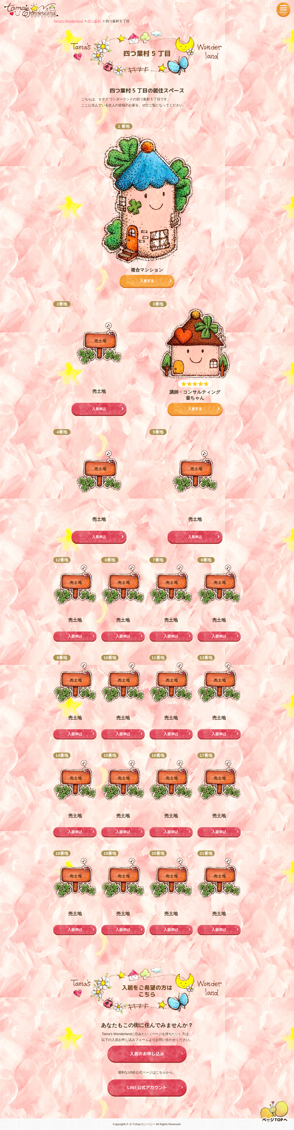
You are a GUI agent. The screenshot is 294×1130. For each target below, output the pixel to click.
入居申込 (99, 408)
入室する (147, 280)
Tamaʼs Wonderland (68, 21)
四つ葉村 (94, 21)
